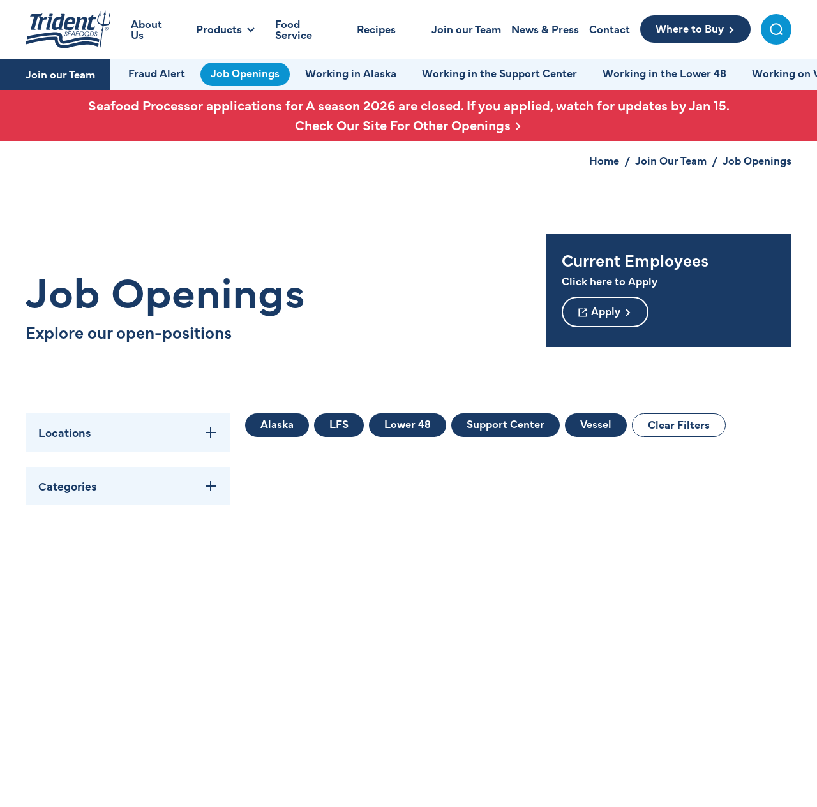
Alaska (277, 423)
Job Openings (245, 72)
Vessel (595, 423)
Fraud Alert (156, 72)
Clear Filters (679, 424)
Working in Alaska (350, 72)
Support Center (505, 423)
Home (604, 160)
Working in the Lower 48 (664, 72)
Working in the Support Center (499, 72)
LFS (339, 423)
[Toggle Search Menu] (776, 29)
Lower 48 (407, 423)
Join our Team (60, 74)
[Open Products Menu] (225, 29)
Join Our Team (671, 160)
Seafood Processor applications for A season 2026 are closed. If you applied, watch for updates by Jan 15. (408, 115)
